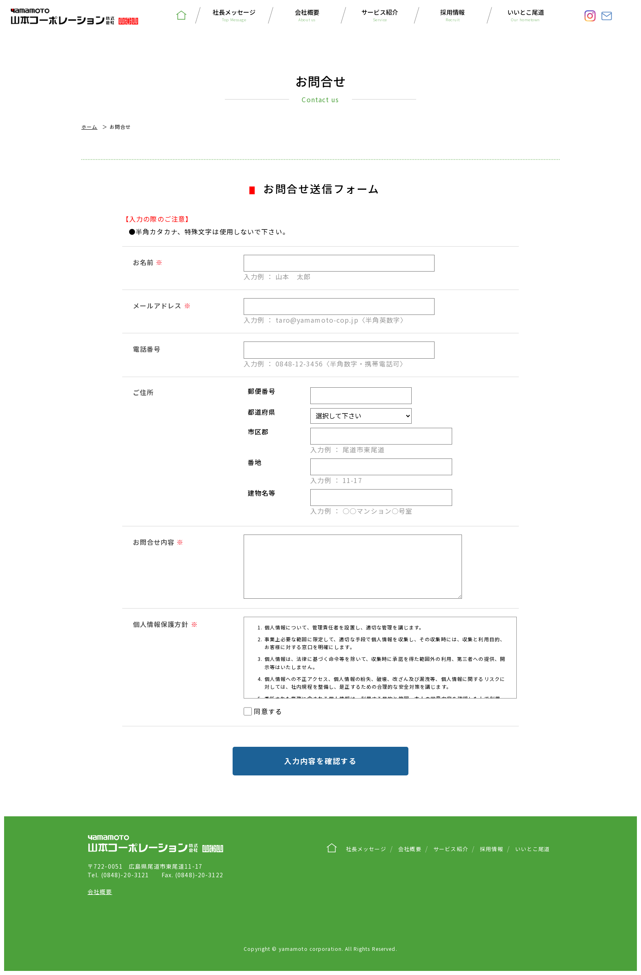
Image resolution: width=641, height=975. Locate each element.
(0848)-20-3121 (118, 875)
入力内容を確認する (320, 760)
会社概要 (307, 16)
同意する (268, 711)
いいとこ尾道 (525, 16)
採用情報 (452, 16)
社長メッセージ (234, 16)
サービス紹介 (379, 16)
